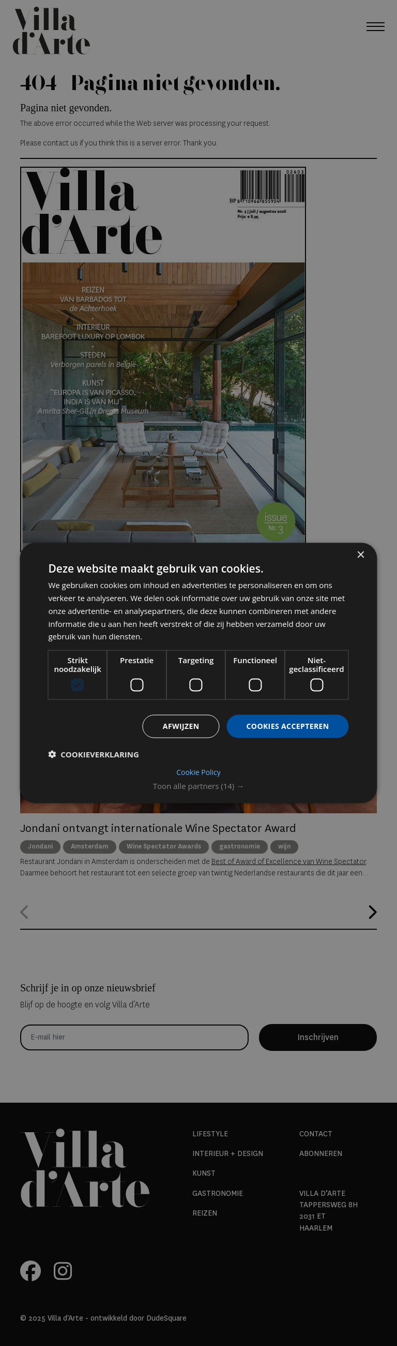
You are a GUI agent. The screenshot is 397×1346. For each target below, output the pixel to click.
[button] (198, 785)
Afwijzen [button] (181, 726)
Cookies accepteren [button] (288, 726)
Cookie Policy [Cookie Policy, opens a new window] (198, 772)
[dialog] (198, 673)
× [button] (360, 555)
